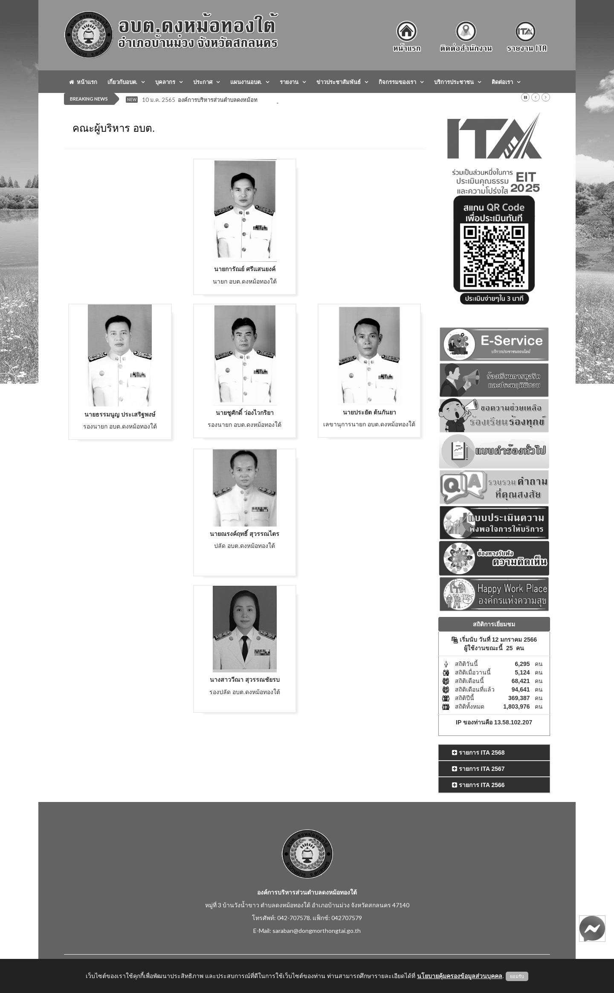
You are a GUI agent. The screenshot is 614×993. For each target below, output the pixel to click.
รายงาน (289, 81)
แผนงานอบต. (246, 81)
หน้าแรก (83, 81)
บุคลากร (165, 81)
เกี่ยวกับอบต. (122, 81)
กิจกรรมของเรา (397, 81)
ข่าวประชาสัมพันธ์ (338, 81)
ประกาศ (202, 81)
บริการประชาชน (454, 81)
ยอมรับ (517, 976)
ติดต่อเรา (502, 81)
